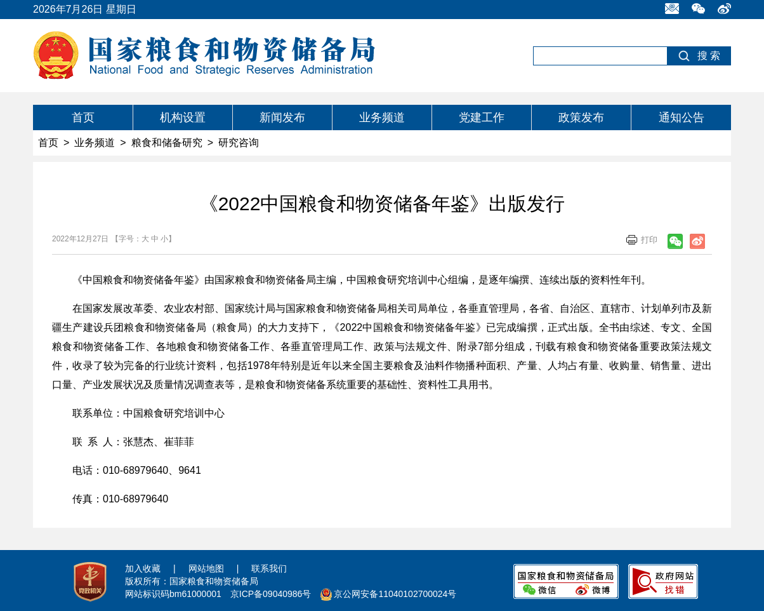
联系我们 (269, 568)
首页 (83, 117)
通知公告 (681, 117)
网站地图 (206, 568)
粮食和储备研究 (166, 142)
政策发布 (581, 117)
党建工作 (481, 117)
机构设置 (183, 117)
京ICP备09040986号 (271, 594)
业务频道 (382, 117)
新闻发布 (282, 117)
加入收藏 (143, 568)
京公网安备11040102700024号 (395, 594)
